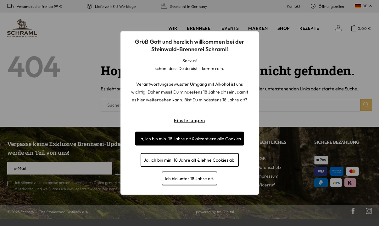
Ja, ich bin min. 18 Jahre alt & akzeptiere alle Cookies (189, 139)
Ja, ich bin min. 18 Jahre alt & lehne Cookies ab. (190, 160)
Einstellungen (189, 120)
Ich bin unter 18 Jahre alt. (189, 178)
